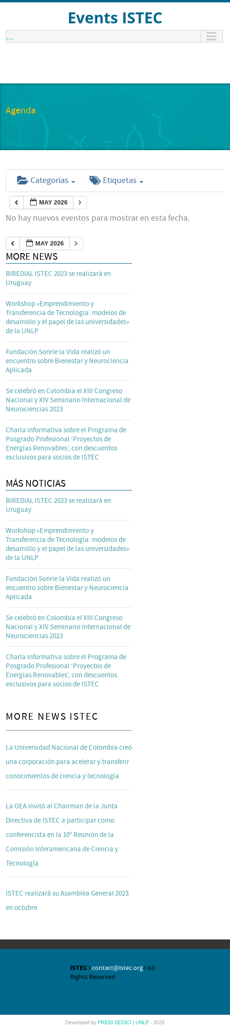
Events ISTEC (115, 17)
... (10, 36)
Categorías (46, 180)
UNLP (142, 1022)
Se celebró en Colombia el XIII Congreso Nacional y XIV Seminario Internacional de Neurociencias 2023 (68, 400)
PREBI (106, 1022)
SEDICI (123, 1022)
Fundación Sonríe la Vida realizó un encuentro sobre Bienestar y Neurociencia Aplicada (67, 361)
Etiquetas (116, 180)
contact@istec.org (117, 968)
